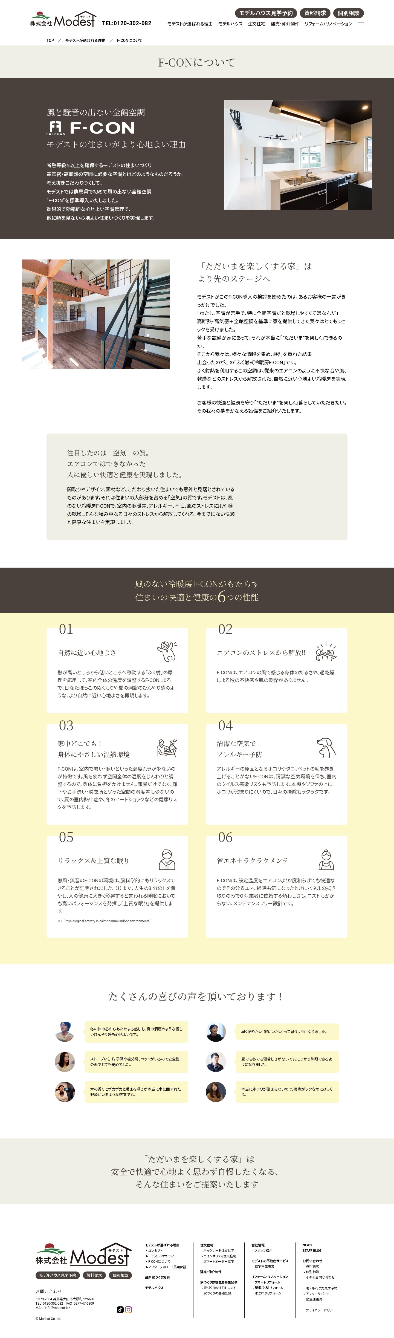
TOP (50, 40)
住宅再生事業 (264, 1266)
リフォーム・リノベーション (269, 1277)
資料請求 (315, 13)
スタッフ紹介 (263, 1251)
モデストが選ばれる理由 (190, 24)
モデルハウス (230, 24)
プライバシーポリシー (321, 1310)
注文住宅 (256, 24)
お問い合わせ (312, 1261)
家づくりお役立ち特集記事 (218, 1282)
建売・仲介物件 (285, 24)
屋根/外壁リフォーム (269, 1288)
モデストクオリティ (161, 1256)
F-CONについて (159, 1262)
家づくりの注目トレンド (220, 1288)
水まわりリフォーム (268, 1293)
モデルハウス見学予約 (266, 13)
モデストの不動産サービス (270, 1261)
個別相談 (349, 13)
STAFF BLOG (312, 1251)
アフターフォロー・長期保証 (167, 1267)
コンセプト (155, 1251)
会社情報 (258, 1245)
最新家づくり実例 (157, 1277)
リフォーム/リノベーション (328, 24)
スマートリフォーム (267, 1282)
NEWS (307, 1245)
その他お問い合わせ (320, 1277)
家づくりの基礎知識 (217, 1293)
